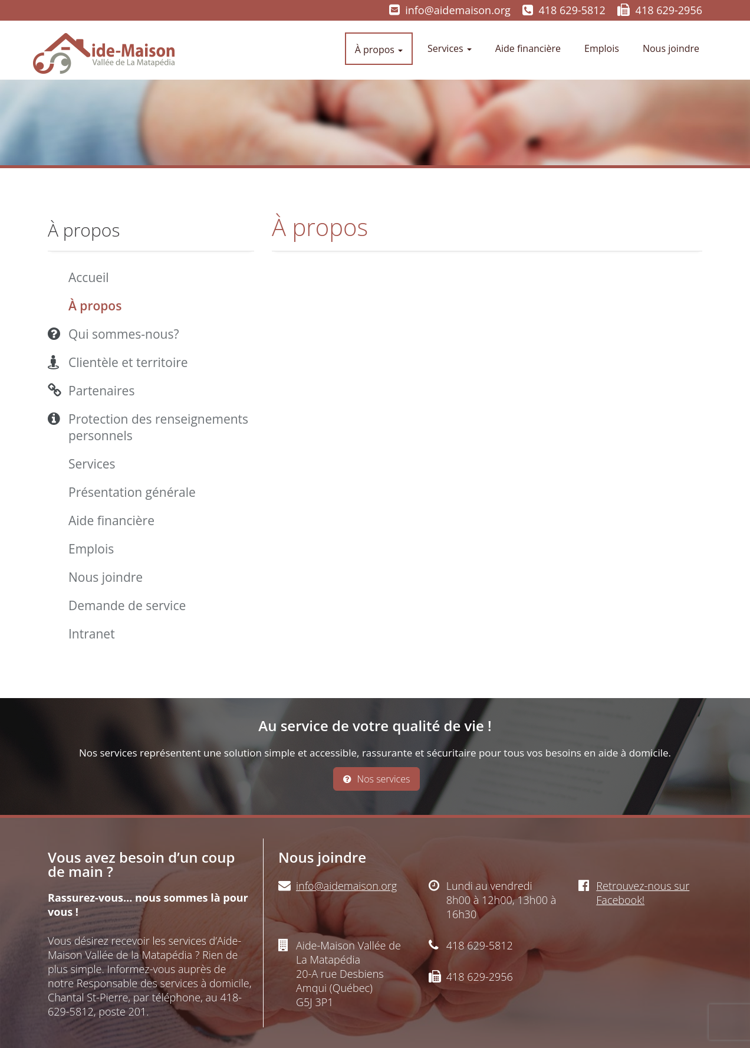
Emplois (601, 48)
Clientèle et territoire (128, 362)
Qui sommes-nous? (123, 334)
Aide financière (528, 48)
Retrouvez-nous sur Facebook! (642, 893)
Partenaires (101, 390)
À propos (379, 49)
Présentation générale (132, 492)
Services (449, 48)
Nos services (376, 778)
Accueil (88, 277)
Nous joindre (671, 48)
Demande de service (127, 605)
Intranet (91, 633)
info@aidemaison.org (458, 10)
